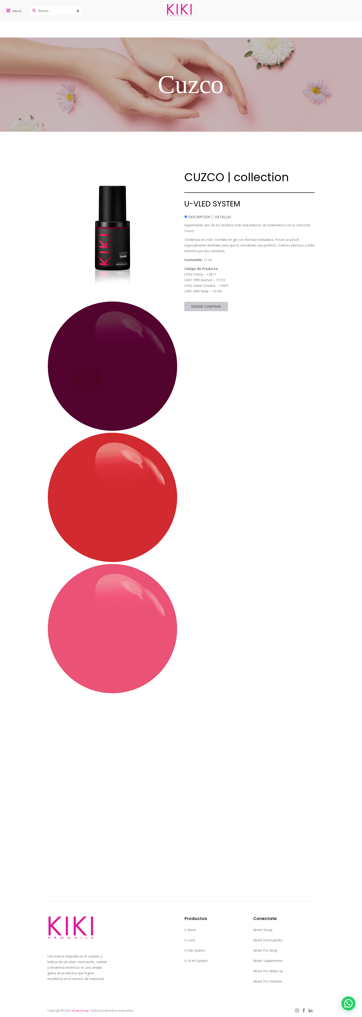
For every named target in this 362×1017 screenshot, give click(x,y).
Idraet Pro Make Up (268, 971)
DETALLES (223, 217)
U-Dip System (195, 950)
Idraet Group (262, 929)
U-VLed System (196, 960)
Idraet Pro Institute (267, 981)
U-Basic (190, 929)
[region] (181, 84)
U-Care (190, 940)
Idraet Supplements (268, 960)
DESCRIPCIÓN (199, 217)
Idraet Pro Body (265, 950)
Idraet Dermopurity (267, 940)
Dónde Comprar (206, 306)
